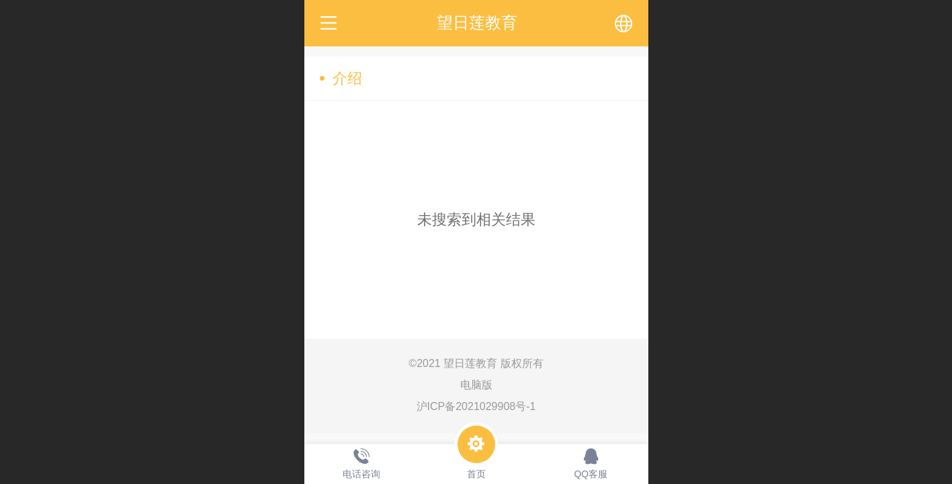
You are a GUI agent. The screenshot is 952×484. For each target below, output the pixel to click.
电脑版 (476, 385)
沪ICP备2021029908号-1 (476, 406)
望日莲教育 (477, 22)
